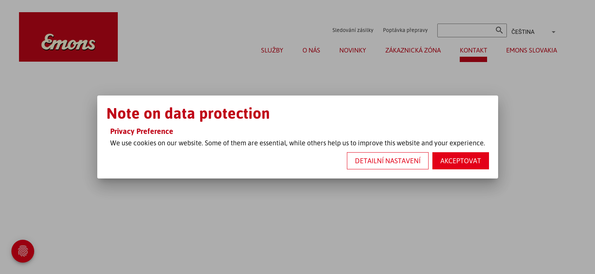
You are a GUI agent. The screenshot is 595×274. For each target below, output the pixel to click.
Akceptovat (460, 160)
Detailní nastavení (388, 160)
